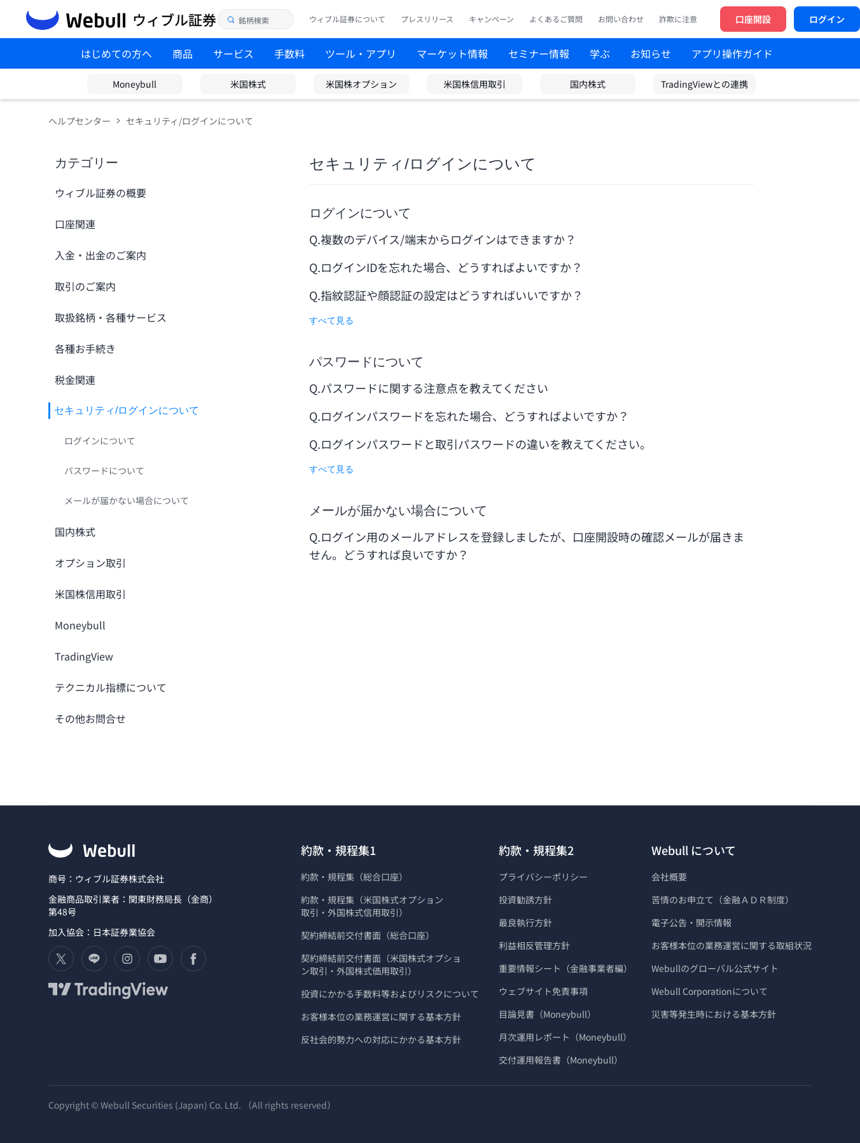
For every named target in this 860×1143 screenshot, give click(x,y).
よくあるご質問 (556, 19)
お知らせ (650, 53)
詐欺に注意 (678, 19)
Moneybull (134, 84)
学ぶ (600, 53)
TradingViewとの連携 (704, 84)
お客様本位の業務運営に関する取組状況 (731, 945)
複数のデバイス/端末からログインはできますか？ (448, 239)
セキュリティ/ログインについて (189, 120)
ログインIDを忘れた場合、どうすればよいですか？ (453, 267)
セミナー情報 (538, 53)
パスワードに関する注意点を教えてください (434, 388)
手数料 (289, 53)
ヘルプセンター (79, 120)
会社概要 (669, 876)
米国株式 (248, 84)
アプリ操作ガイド (732, 53)
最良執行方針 (525, 922)
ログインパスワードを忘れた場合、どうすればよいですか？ (476, 415)
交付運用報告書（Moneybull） (561, 1059)
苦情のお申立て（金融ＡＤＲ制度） (722, 899)
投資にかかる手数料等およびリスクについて (390, 993)
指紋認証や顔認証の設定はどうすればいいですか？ (453, 295)
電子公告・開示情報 (691, 922)
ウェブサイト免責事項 (543, 991)
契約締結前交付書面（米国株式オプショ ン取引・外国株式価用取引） (381, 964)
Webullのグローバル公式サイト (715, 968)
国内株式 (588, 84)
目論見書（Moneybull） (547, 1014)
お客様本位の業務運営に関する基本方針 (381, 1016)
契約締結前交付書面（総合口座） (367, 935)
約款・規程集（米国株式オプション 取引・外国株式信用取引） (372, 906)
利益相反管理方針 (534, 945)
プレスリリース (427, 19)
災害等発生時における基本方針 (713, 1014)
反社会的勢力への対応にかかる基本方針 (381, 1039)
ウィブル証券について (347, 19)
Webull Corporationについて (710, 991)
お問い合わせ (621, 19)
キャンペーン (491, 19)
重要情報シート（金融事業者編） (565, 968)
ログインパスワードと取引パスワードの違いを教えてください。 (487, 443)
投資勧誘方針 (525, 899)
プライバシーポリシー (543, 876)
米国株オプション (361, 84)
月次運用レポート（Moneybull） (565, 1036)
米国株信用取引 (474, 84)
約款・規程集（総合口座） (354, 876)
